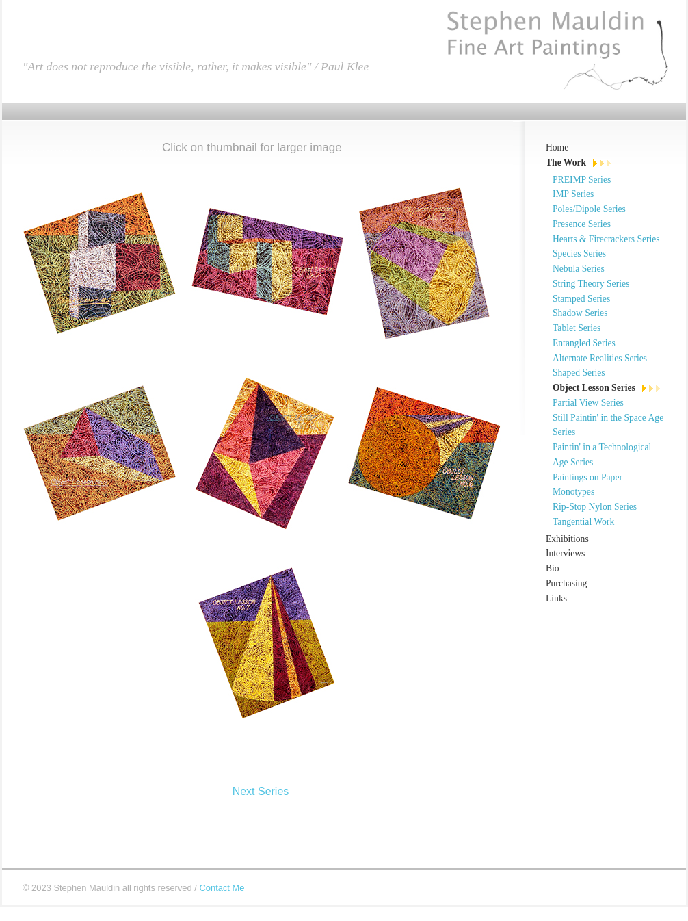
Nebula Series (579, 268)
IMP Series (573, 194)
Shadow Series (580, 313)
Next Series (261, 791)
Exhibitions (567, 539)
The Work (566, 162)
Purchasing (566, 583)
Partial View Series (588, 403)
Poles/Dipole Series (589, 209)
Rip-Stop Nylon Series (595, 507)
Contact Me (221, 888)
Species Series (579, 253)
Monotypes (573, 492)
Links (556, 598)
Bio (552, 568)
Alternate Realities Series (600, 358)
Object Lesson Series (594, 387)
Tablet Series (576, 328)
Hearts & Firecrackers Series (606, 239)
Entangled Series (584, 343)
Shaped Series (579, 372)
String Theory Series (591, 283)
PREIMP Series (582, 179)
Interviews (565, 553)
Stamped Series (581, 299)
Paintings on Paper (587, 477)
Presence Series (582, 224)
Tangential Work (583, 522)
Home (557, 147)
